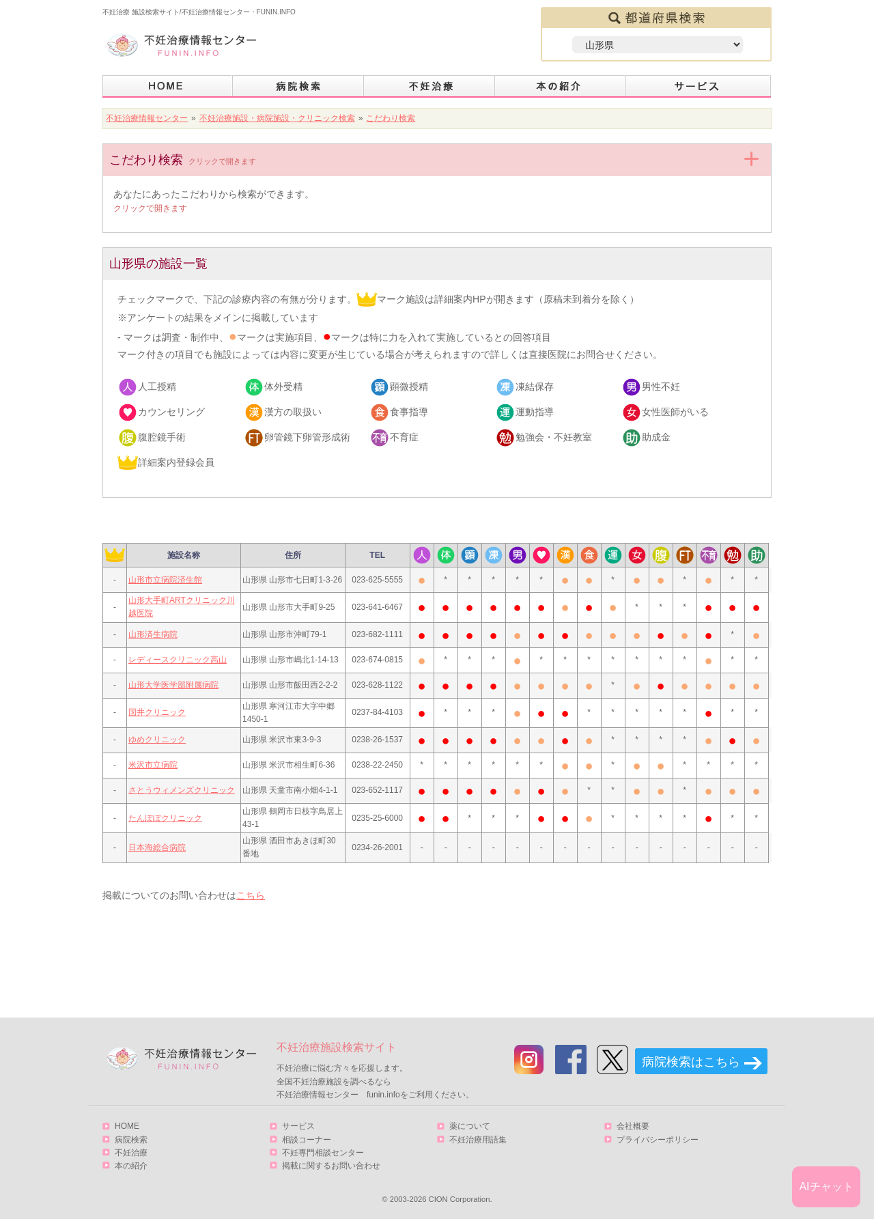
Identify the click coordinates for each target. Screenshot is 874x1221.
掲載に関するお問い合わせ (331, 1165)
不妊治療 (131, 1152)
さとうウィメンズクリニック (181, 790)
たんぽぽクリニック (165, 818)
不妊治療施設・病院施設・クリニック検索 (277, 118)
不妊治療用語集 (478, 1140)
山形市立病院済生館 (165, 580)
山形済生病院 (153, 634)
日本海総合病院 (157, 847)
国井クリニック (157, 712)
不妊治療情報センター (147, 118)
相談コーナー (306, 1140)
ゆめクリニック (157, 739)
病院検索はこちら (691, 1062)
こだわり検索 (390, 118)
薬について (469, 1126)
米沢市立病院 (153, 765)
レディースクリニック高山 (177, 659)
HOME (167, 86)
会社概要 (633, 1126)
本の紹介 (560, 86)
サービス (698, 86)
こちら (250, 895)
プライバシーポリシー (658, 1140)
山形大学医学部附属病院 (173, 685)
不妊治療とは (429, 86)
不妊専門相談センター (323, 1152)
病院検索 (298, 86)
